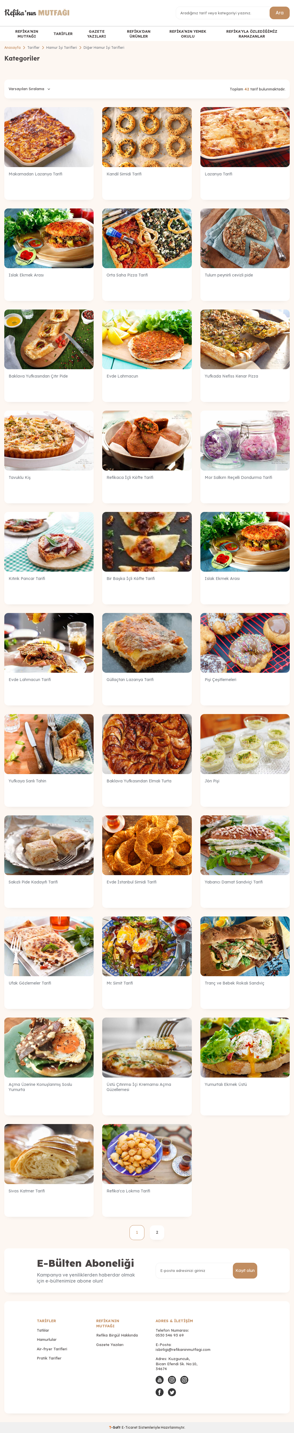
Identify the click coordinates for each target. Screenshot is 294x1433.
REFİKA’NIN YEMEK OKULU (187, 33)
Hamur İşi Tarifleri (61, 47)
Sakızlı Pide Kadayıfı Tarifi (33, 882)
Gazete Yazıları (109, 1344)
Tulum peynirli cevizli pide (229, 275)
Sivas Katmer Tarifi (27, 1191)
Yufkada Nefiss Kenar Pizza (231, 376)
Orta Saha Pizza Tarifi (127, 275)
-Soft (115, 1427)
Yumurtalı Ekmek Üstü (226, 1084)
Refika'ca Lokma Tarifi (128, 1191)
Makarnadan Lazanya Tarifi (35, 174)
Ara (280, 13)
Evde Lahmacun (122, 376)
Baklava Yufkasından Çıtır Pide (38, 376)
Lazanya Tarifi (218, 174)
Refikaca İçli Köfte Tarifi (130, 477)
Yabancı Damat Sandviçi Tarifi (234, 882)
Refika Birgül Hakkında (117, 1335)
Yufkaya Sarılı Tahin (27, 781)
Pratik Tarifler (49, 1358)
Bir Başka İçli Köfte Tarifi (131, 578)
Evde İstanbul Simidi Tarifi (131, 882)
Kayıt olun (245, 1270)
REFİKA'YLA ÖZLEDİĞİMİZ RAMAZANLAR (251, 33)
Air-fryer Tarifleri (52, 1349)
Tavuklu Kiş (20, 477)
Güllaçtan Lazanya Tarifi (130, 679)
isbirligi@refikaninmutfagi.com (183, 1349)
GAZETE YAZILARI (96, 33)
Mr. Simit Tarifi (120, 983)
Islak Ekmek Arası (26, 275)
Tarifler (33, 47)
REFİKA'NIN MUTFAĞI (26, 33)
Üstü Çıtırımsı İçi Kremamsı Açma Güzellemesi (139, 1087)
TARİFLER (63, 33)
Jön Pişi (212, 781)
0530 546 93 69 (170, 1335)
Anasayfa (12, 47)
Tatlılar (43, 1330)
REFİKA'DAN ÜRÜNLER (138, 33)
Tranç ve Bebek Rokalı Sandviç (234, 983)
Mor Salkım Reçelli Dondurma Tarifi (238, 477)
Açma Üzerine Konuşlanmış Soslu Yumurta (40, 1087)
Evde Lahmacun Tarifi (30, 679)
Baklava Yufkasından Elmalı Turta (139, 781)
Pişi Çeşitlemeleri (220, 679)
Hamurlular (47, 1339)
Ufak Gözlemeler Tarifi (30, 983)
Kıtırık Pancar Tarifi (27, 578)
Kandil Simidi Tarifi (124, 174)
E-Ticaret (130, 1427)
